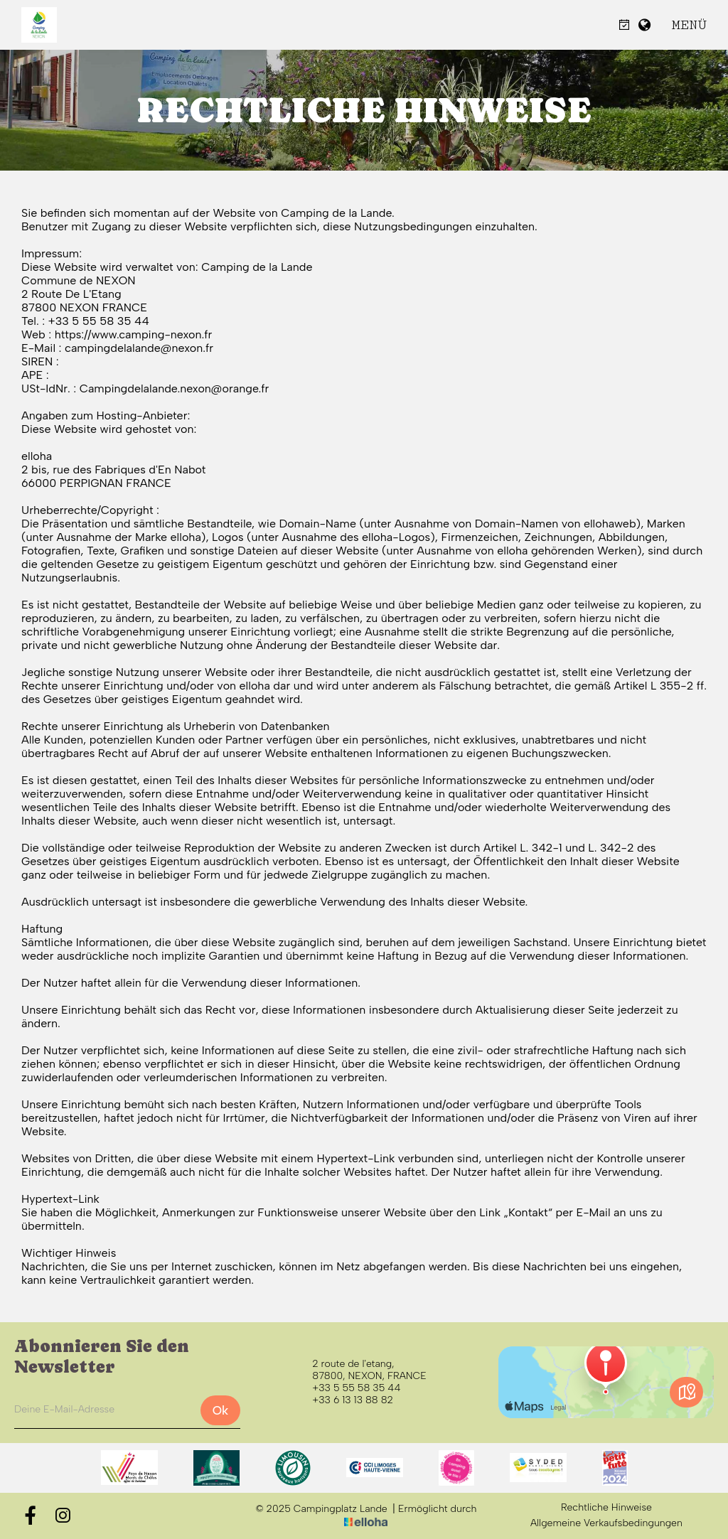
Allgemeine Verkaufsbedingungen (606, 1523)
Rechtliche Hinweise (606, 1507)
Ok (220, 1410)
